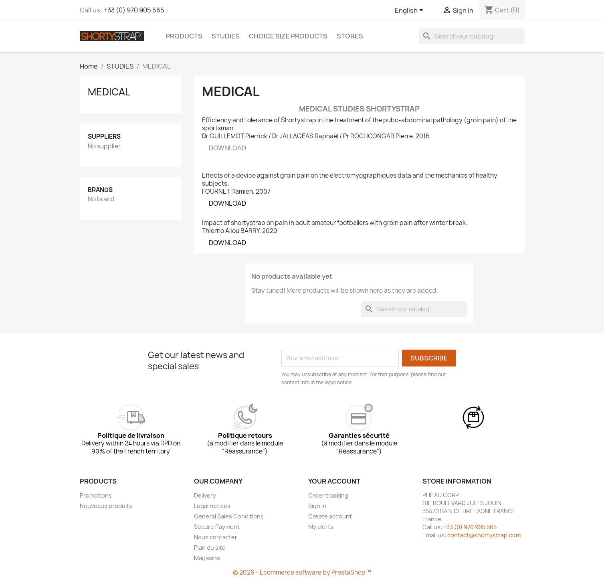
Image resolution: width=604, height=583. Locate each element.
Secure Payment (217, 526)
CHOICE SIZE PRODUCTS (288, 36)
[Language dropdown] (410, 11)
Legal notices (212, 506)
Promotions (96, 495)
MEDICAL (109, 92)
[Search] (472, 36)
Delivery (205, 495)
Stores (350, 36)
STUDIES (226, 36)
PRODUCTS (184, 36)
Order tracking (328, 495)
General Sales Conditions (229, 516)
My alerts (320, 526)
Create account (330, 516)
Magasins (207, 558)
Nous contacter (215, 537)
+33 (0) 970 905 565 (133, 10)
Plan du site (210, 547)
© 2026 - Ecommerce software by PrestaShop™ (302, 572)
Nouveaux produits (106, 506)
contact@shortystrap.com (484, 535)
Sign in (317, 506)
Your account (334, 481)
